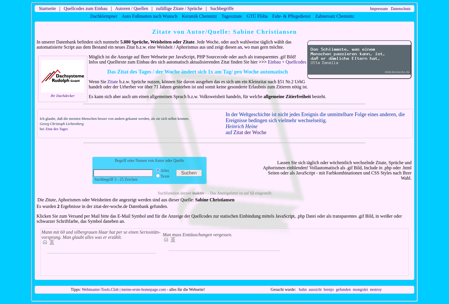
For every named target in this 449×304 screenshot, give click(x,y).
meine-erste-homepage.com (143, 289)
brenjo (329, 289)
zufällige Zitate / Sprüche (179, 8)
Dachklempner (103, 16)
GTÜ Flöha (257, 16)
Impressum (379, 9)
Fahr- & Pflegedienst (291, 16)
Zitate (112, 81)
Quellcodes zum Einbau (85, 8)
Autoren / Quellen (131, 8)
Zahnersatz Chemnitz (334, 16)
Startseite (47, 8)
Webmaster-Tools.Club (100, 289)
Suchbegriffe (222, 8)
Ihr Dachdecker (63, 96)
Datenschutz (401, 9)
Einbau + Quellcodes (287, 61)
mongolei (360, 289)
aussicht (315, 289)
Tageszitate (232, 16)
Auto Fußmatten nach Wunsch (149, 16)
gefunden (343, 289)
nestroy (376, 289)
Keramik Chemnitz (199, 16)
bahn (303, 289)
